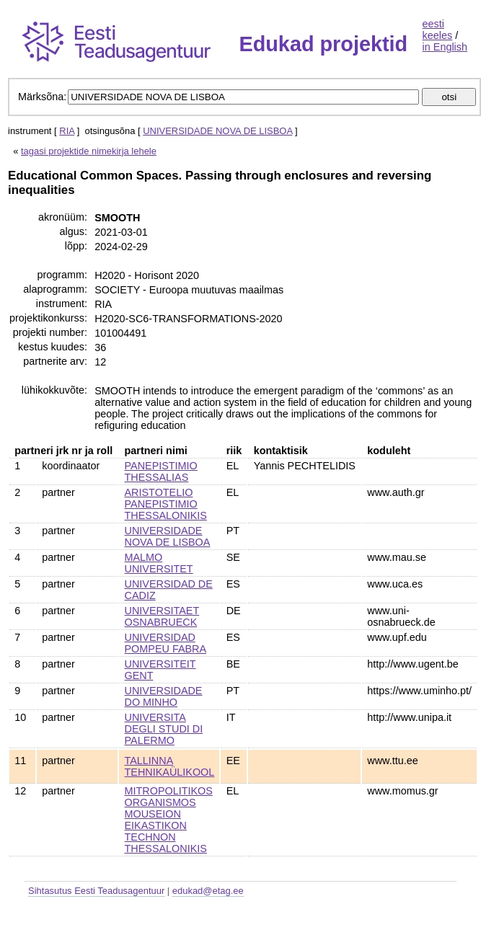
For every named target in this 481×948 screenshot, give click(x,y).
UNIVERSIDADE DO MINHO (164, 696)
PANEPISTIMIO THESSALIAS (161, 471)
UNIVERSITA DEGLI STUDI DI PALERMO (164, 729)
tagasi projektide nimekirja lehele (88, 151)
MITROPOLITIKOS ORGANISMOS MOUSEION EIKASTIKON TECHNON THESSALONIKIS (169, 819)
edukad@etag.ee (208, 890)
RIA (66, 130)
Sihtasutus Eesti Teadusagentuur (96, 890)
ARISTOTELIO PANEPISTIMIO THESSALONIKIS (166, 504)
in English (445, 47)
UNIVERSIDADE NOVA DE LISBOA (217, 130)
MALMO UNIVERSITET (159, 563)
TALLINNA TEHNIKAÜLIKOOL (170, 766)
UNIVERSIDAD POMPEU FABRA (166, 643)
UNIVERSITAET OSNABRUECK (162, 616)
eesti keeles (438, 29)
